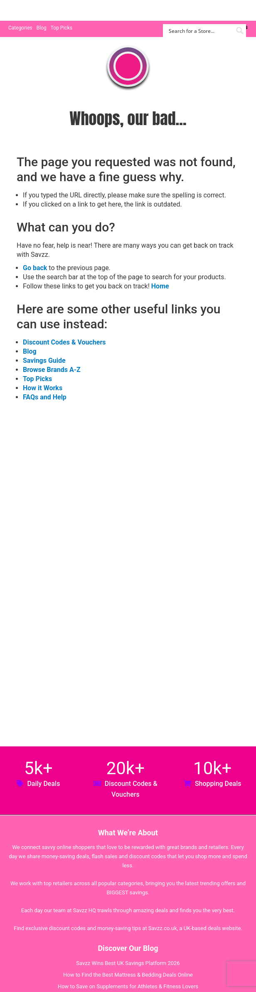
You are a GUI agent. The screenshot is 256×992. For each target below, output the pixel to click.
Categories (20, 28)
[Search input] (200, 30)
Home (160, 286)
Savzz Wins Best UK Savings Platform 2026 (128, 963)
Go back (35, 268)
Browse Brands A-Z (52, 370)
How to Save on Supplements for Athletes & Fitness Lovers (128, 986)
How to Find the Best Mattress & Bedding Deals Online (128, 975)
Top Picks (61, 28)
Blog (42, 28)
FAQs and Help (44, 397)
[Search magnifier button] (239, 30)
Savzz (49, 10)
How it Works (42, 388)
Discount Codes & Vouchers (64, 342)
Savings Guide (44, 360)
